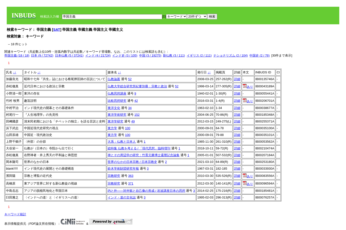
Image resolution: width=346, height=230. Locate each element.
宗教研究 (114, 176)
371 (130, 183)
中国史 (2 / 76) (259, 55)
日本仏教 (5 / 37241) (69, 55)
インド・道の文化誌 (122, 197)
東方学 (112, 128)
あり (248, 87)
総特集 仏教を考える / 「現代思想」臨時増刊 (139, 148)
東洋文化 (114, 108)
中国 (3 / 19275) (150, 55)
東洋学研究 (115, 121)
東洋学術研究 (117, 114)
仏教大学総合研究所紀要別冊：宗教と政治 (137, 86)
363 (130, 176)
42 (136, 100)
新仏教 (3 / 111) (174, 55)
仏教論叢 (114, 79)
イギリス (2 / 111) (199, 55)
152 (137, 114)
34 (129, 108)
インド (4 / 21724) (98, 55)
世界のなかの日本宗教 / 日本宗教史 (132, 162)
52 (129, 79)
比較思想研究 (117, 100)
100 (127, 128)
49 (133, 121)
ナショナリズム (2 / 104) (230, 55)
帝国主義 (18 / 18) (16, 55)
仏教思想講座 (117, 93)
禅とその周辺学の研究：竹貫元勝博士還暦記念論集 (143, 155)
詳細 (237, 79)
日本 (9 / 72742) (42, 55)
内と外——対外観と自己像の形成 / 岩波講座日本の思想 (146, 190)
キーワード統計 (15, 214)
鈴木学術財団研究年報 (123, 168)
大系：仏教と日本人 (122, 141)
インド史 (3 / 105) (124, 55)
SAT (56, 29)
